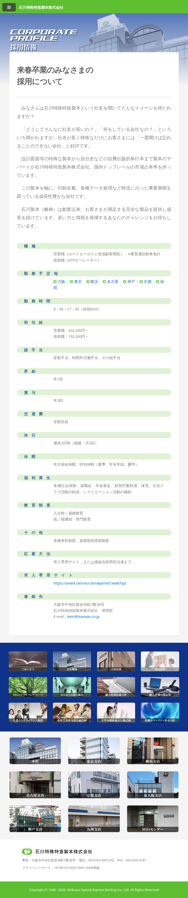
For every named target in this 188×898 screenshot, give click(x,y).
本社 (25, 860)
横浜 (94, 281)
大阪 (61, 281)
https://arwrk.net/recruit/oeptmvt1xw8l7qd (89, 583)
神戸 (131, 281)
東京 (78, 281)
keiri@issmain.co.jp (83, 616)
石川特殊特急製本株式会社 (41, 7)
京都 (147, 281)
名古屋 (112, 281)
